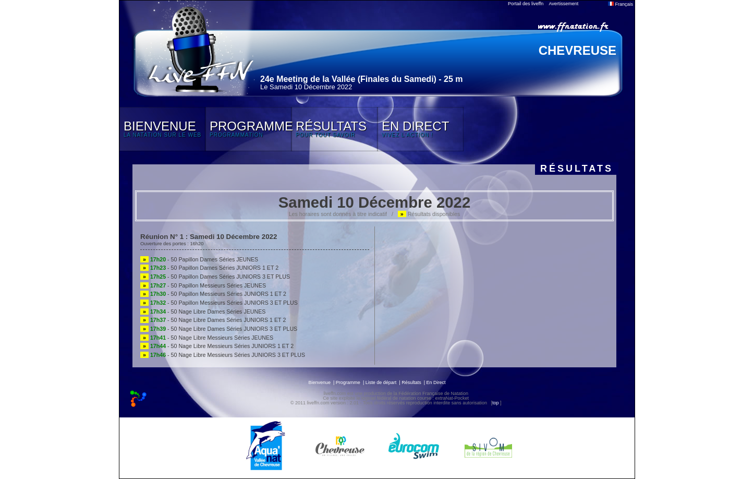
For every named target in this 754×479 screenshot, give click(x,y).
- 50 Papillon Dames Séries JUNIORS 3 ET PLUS (215, 276)
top (495, 402)
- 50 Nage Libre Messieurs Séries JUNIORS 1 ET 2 (217, 346)
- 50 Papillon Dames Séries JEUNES (199, 259)
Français (620, 4)
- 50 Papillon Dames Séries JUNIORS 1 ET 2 (209, 268)
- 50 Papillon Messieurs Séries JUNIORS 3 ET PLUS (219, 303)
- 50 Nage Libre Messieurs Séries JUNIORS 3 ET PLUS (222, 355)
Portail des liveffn (525, 3)
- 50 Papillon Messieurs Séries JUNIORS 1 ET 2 (213, 294)
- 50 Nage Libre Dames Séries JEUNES (202, 311)
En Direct (436, 382)
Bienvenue (319, 382)
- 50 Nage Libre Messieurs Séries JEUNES (206, 337)
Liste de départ (381, 382)
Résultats (411, 382)
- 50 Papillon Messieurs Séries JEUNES (203, 285)
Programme (348, 382)
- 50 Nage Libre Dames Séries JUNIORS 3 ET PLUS (218, 329)
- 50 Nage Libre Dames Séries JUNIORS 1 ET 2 (213, 320)
